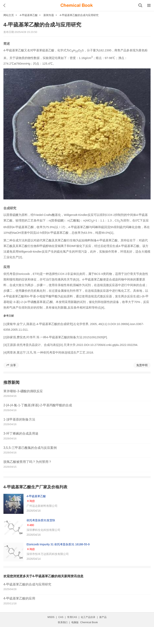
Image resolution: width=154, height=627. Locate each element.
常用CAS (72, 617)
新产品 (103, 617)
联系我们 (63, 622)
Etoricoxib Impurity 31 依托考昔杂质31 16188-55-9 (58, 544)
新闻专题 (48, 15)
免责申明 (142, 365)
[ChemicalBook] (77, 5)
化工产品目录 (88, 617)
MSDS (50, 617)
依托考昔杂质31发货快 (41, 520)
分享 (13, 365)
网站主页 (8, 15)
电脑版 (75, 622)
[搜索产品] (140, 5)
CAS (60, 617)
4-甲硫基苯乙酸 (29, 15)
